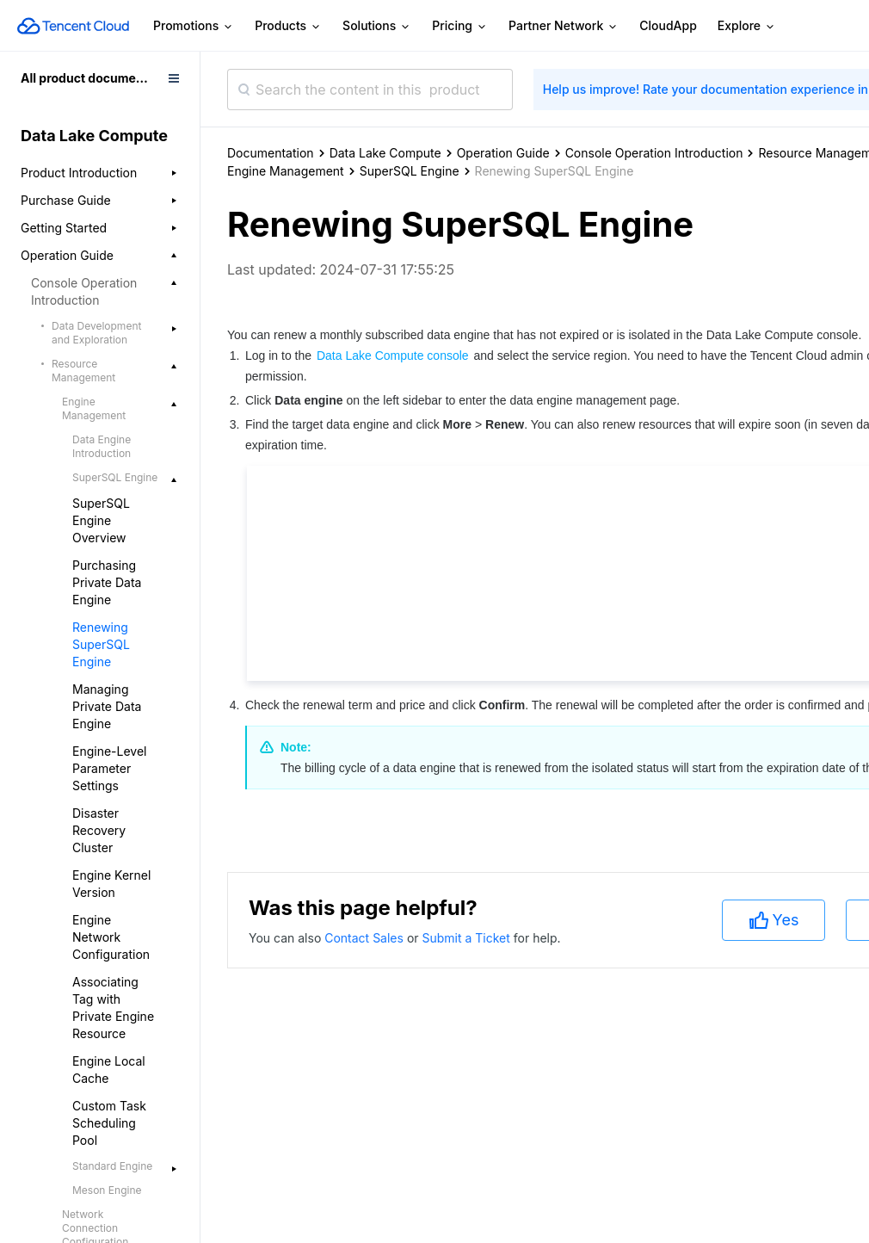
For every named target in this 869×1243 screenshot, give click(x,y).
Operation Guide (503, 152)
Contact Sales (365, 938)
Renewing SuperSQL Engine (101, 644)
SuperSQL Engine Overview (101, 520)
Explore (747, 26)
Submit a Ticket (467, 938)
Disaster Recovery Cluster (99, 830)
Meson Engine (106, 1190)
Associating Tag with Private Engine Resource (113, 1007)
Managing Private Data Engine (106, 706)
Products (288, 26)
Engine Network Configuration (111, 937)
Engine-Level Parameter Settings (109, 768)
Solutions (376, 26)
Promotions (193, 26)
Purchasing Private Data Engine (106, 582)
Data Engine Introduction (101, 446)
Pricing (460, 26)
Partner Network (563, 26)
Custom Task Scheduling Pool (109, 1122)
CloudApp (668, 25)
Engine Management (285, 171)
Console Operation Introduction (654, 152)
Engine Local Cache (108, 1069)
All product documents (87, 78)
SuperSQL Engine (409, 171)
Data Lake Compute (385, 152)
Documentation (270, 152)
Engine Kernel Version (111, 884)
